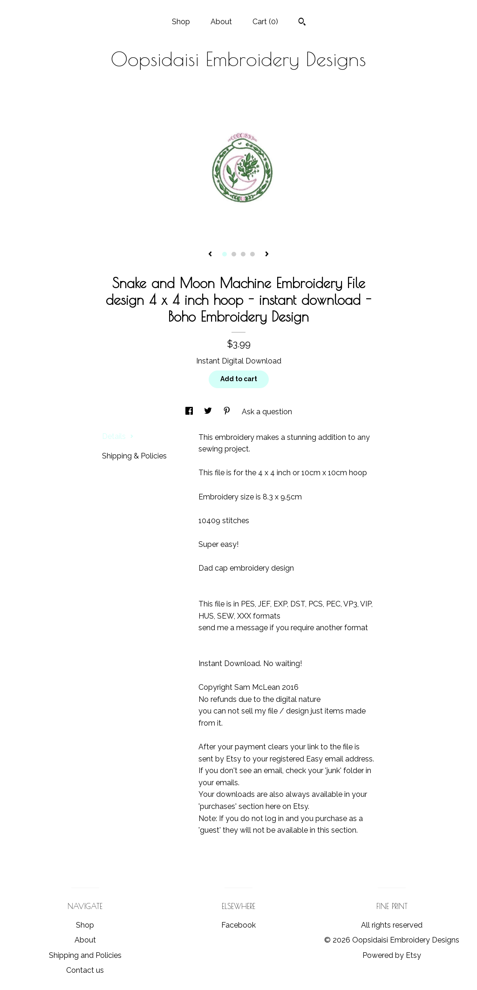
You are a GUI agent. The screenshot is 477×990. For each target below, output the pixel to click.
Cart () (265, 21)
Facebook (238, 925)
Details (118, 436)
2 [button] (234, 254)
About (221, 21)
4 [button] (252, 254)
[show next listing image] (267, 254)
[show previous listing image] (210, 254)
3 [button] (243, 254)
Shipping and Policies (85, 955)
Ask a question (267, 411)
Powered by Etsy (391, 955)
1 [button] (224, 254)
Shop (181, 21)
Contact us (85, 970)
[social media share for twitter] (209, 411)
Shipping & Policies (134, 455)
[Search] (302, 23)
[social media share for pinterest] (227, 411)
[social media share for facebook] (190, 411)
